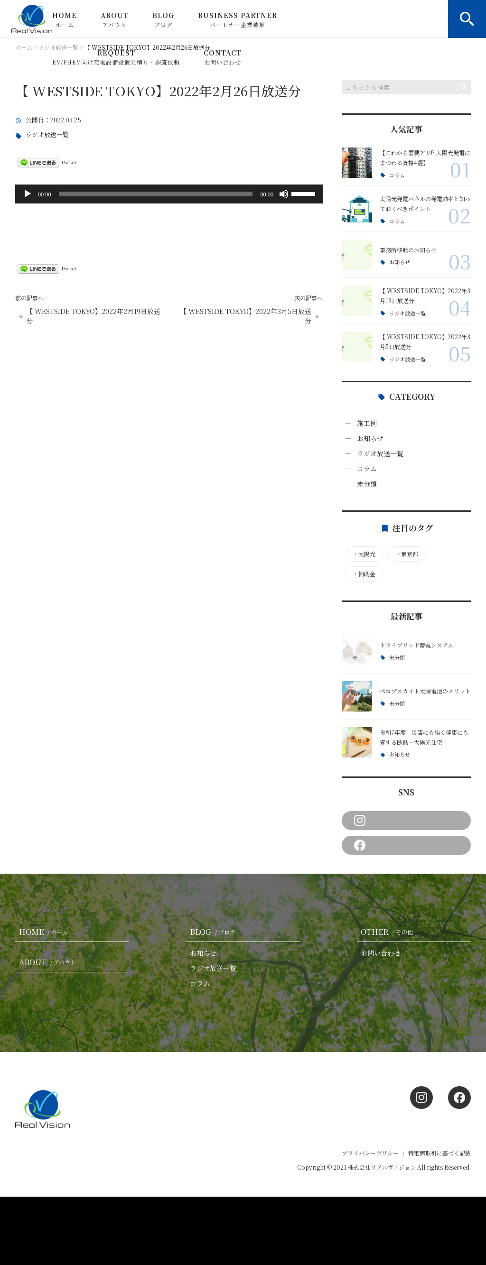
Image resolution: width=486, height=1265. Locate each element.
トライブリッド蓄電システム (416, 645)
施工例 (367, 423)
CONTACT (223, 57)
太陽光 (364, 554)
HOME (64, 19)
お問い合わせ (381, 953)
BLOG (163, 19)
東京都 (406, 554)
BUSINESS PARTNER (237, 19)
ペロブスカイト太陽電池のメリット (425, 691)
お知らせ (399, 262)
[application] (169, 194)
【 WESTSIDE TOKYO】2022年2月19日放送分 (93, 316)
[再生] (27, 194)
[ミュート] (284, 194)
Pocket (69, 162)
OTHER (389, 931)
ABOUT (115, 19)
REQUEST (116, 57)
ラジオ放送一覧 (47, 135)
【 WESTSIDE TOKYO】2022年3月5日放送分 (245, 316)
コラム (397, 175)
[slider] (156, 194)
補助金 (364, 574)
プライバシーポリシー (370, 1153)
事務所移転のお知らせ (408, 250)
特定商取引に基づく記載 (439, 1153)
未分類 (367, 484)
